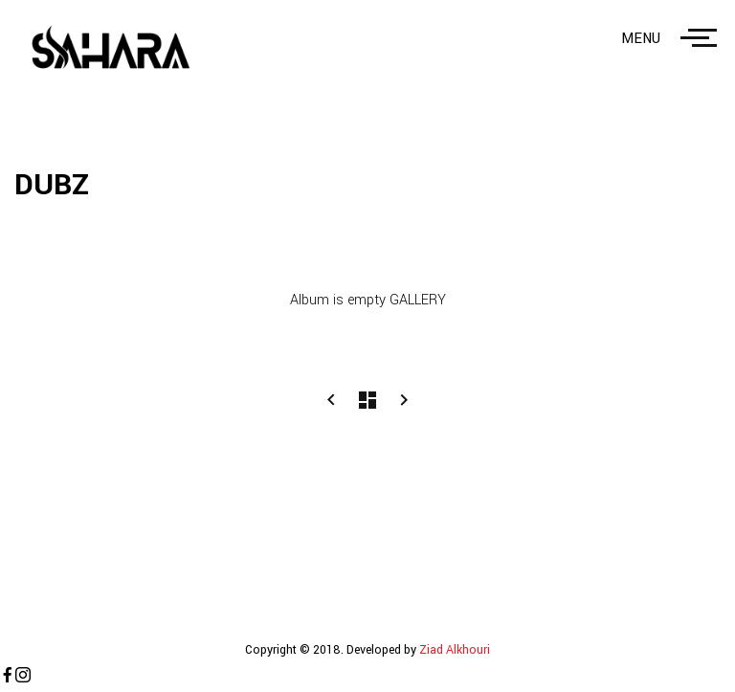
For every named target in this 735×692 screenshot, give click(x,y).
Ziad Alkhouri (453, 650)
